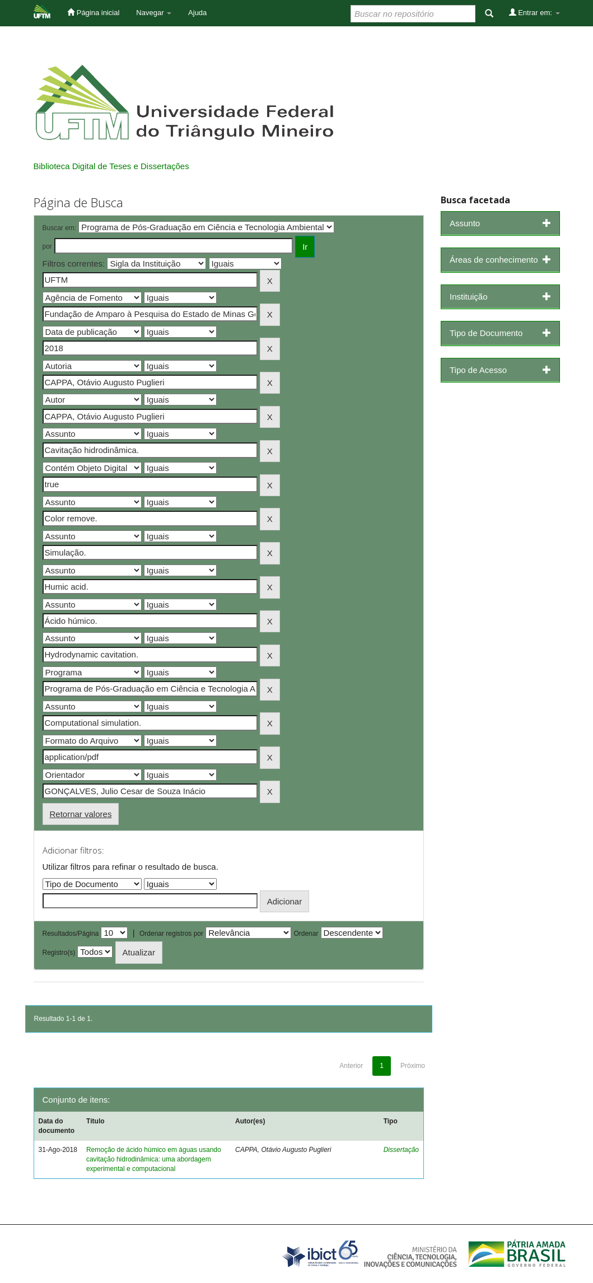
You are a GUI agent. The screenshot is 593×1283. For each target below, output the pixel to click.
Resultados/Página (71, 933)
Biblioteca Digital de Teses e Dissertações (111, 166)
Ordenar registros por (171, 933)
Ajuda (197, 12)
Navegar (153, 12)
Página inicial (93, 12)
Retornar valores (81, 814)
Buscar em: (60, 228)
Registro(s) (59, 953)
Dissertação (401, 1150)
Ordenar (305, 933)
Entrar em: (534, 12)
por (47, 246)
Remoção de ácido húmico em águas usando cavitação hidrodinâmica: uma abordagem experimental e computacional (153, 1159)
